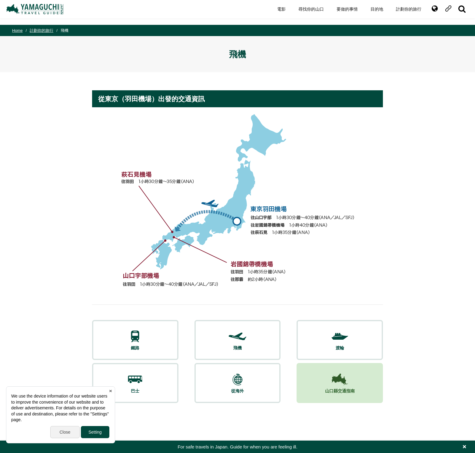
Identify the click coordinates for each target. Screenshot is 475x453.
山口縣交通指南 (359, 348)
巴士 (261, 348)
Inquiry (133, 413)
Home (17, 30)
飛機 (164, 348)
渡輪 (213, 348)
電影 (275, 12)
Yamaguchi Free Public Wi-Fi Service (218, 413)
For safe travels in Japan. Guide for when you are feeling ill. (237, 446)
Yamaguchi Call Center (280, 413)
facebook (413, 414)
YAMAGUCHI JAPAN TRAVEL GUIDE (41, 12)
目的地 (371, 12)
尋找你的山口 (305, 12)
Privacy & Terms (161, 413)
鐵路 (115, 348)
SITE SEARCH (456, 12)
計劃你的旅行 (403, 12)
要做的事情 (341, 12)
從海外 (310, 348)
